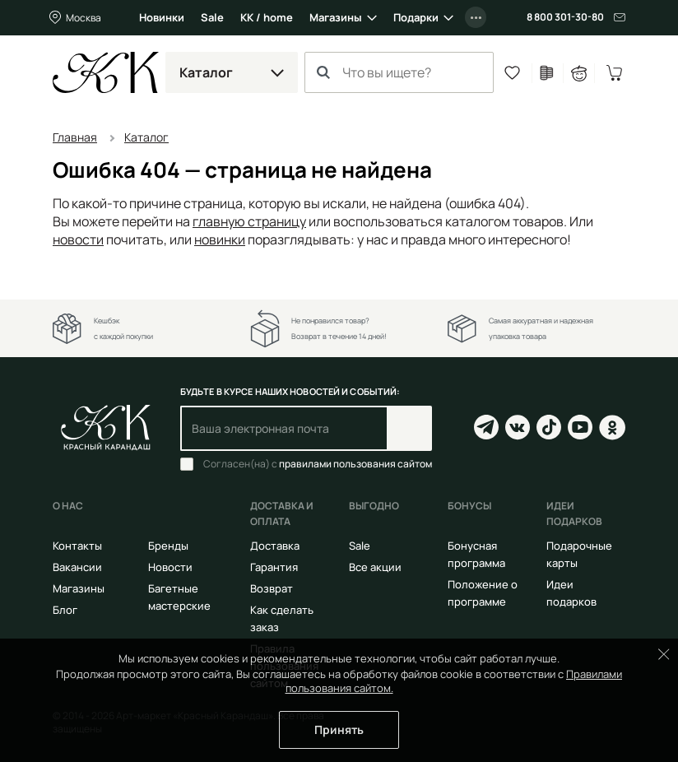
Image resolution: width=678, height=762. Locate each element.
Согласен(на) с (317, 464)
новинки (219, 239)
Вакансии (77, 567)
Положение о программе (483, 593)
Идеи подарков (571, 593)
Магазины (335, 17)
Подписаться (409, 428)
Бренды (168, 545)
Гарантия (274, 567)
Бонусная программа (476, 554)
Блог (65, 609)
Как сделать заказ (281, 618)
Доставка (275, 545)
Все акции (375, 567)
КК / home (266, 17)
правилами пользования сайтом (355, 464)
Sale (212, 17)
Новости (170, 567)
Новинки (161, 17)
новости (78, 239)
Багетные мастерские (179, 597)
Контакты (77, 545)
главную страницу (249, 221)
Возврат (271, 588)
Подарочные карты (579, 554)
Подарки (416, 17)
